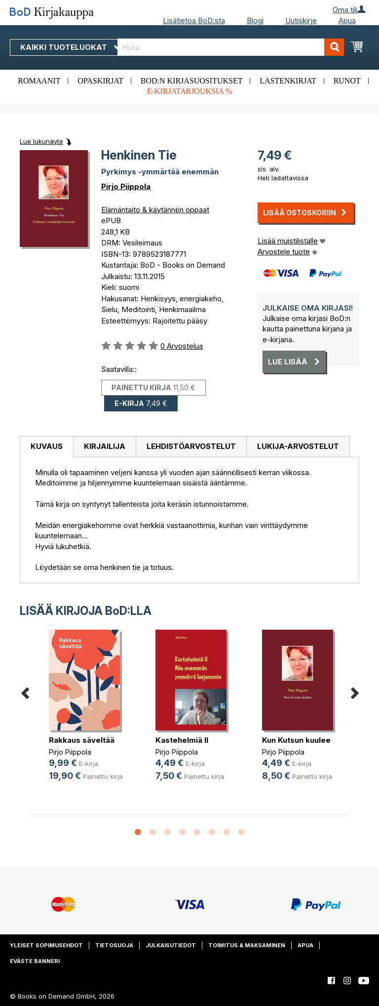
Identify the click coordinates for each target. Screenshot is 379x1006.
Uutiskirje (301, 20)
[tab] (46, 447)
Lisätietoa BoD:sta (194, 20)
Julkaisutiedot (171, 945)
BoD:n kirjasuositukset (192, 81)
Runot (347, 81)
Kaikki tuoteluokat (70, 47)
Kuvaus (47, 446)
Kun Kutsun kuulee (296, 740)
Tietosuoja (114, 945)
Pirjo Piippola (126, 186)
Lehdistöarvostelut (191, 446)
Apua (347, 20)
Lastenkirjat (288, 81)
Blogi (255, 20)
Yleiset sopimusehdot (46, 945)
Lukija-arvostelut (298, 446)
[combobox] (230, 47)
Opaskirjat (100, 81)
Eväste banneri (35, 961)
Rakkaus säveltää (81, 740)
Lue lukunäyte (41, 141)
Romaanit (39, 81)
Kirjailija (104, 446)
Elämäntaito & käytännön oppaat (155, 209)
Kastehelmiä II (181, 740)
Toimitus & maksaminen (246, 945)
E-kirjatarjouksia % (189, 91)
